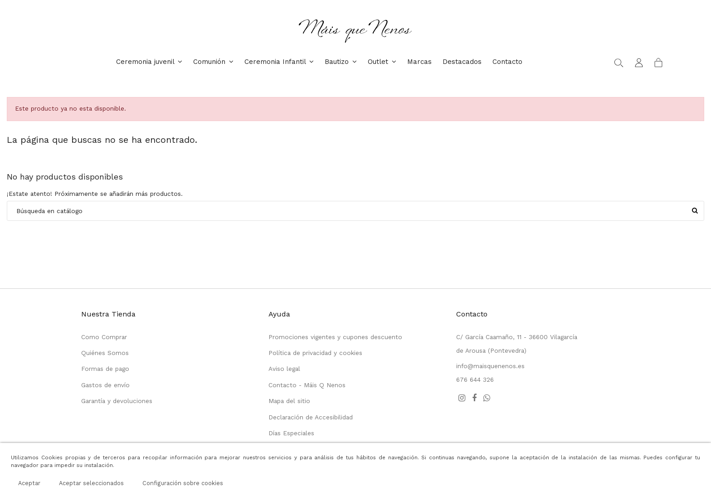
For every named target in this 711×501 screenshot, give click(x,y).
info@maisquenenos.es (490, 366)
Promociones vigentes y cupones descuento (335, 336)
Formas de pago (105, 368)
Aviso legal (284, 368)
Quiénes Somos (105, 352)
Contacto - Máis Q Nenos (307, 385)
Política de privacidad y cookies (315, 352)
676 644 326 (475, 379)
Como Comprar (104, 336)
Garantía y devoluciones (116, 400)
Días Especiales (291, 433)
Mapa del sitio (289, 400)
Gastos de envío (105, 385)
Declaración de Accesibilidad (310, 417)
